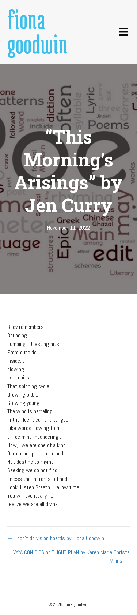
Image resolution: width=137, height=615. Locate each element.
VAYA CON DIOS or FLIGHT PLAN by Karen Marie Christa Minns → (71, 556)
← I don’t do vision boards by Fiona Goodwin (55, 538)
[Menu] (123, 31)
